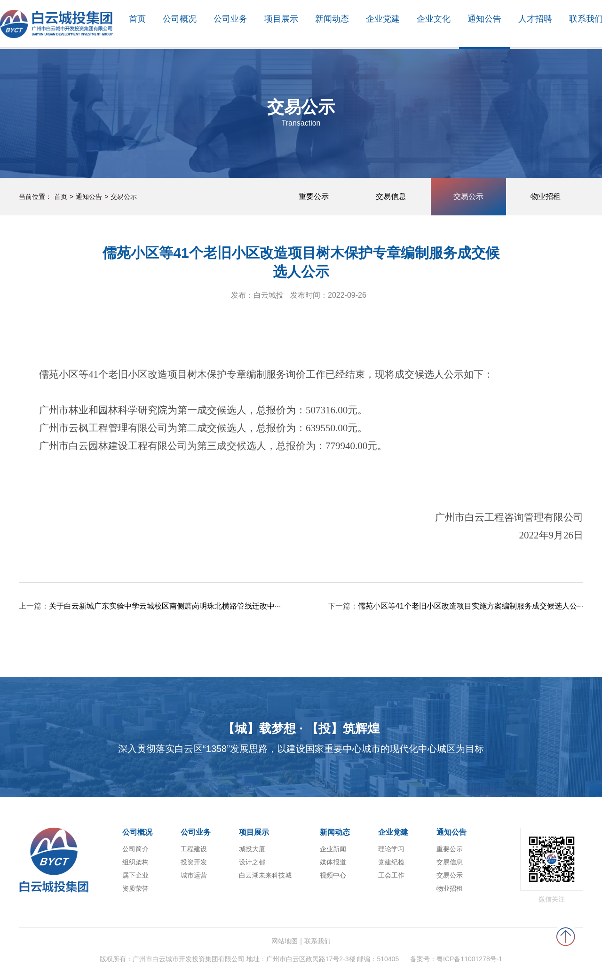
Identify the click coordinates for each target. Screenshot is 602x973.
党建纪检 (391, 862)
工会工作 (391, 875)
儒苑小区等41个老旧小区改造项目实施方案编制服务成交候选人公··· (470, 606)
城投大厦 (252, 849)
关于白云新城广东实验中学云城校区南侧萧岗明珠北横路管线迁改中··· (165, 606)
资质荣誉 (135, 888)
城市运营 (194, 875)
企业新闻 (333, 849)
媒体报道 (333, 862)
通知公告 (89, 196)
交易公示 (124, 196)
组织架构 (135, 862)
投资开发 (194, 862)
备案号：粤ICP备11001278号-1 (456, 959)
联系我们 (317, 941)
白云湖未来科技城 (265, 875)
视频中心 (333, 875)
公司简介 (135, 849)
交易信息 (449, 862)
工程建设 (194, 849)
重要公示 (449, 849)
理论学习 (391, 849)
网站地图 (284, 941)
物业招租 (449, 888)
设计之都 (252, 862)
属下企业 (135, 875)
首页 (60, 196)
